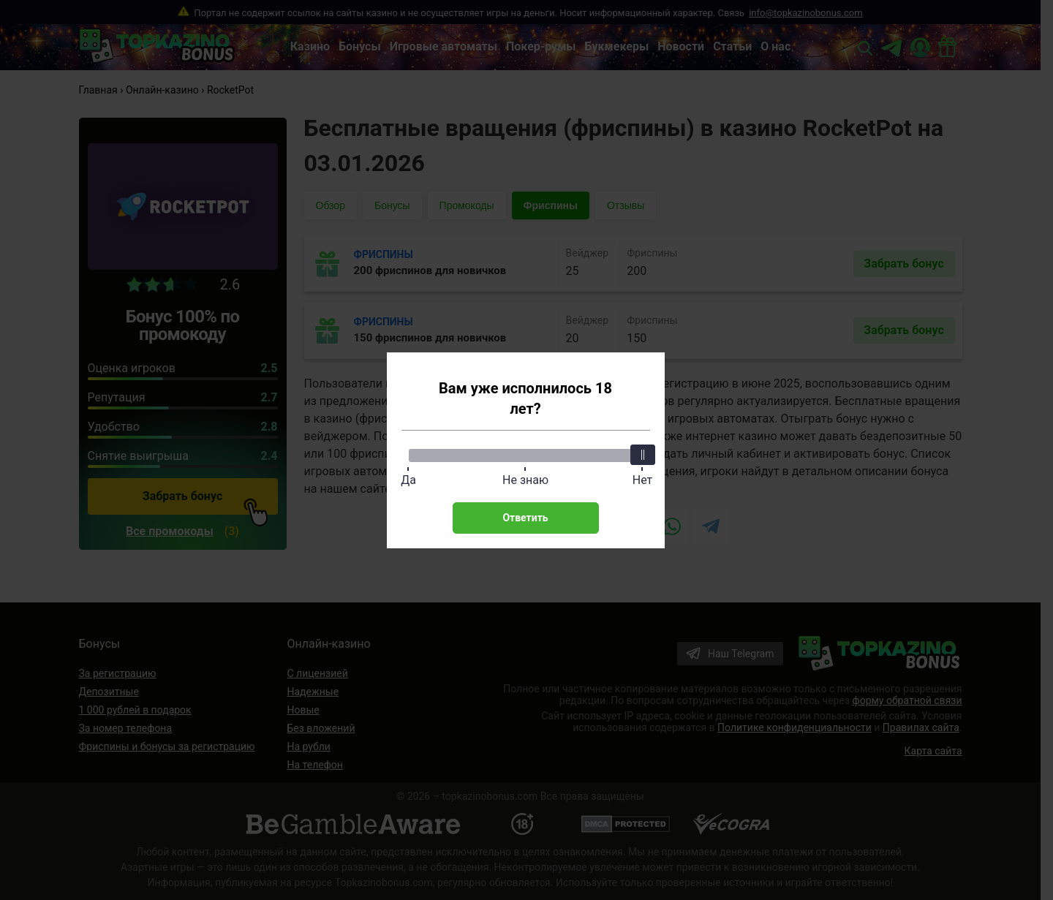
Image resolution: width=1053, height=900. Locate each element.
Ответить (525, 517)
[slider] (642, 455)
